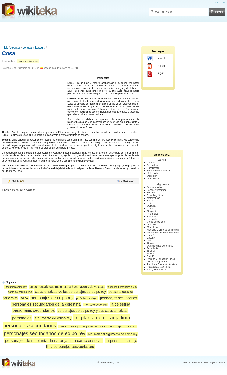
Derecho (151, 224)
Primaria (151, 162)
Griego (150, 243)
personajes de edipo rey (52, 297)
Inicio (5, 47)
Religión (151, 256)
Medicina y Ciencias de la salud (163, 229)
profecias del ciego (86, 298)
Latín (149, 240)
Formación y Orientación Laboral (163, 232)
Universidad (153, 173)
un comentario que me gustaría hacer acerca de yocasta (67, 286)
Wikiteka (185, 362)
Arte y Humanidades (157, 269)
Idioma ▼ (220, 2)
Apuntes (15, 47)
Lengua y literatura (34, 47)
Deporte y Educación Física (161, 259)
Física (150, 203)
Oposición (152, 176)
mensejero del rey (96, 304)
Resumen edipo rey (16, 286)
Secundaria (153, 165)
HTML (156, 66)
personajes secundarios (118, 298)
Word (156, 59)
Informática (152, 214)
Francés (151, 235)
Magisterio (152, 227)
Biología (151, 200)
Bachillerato (153, 168)
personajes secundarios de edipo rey (44, 333)
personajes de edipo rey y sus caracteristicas (92, 311)
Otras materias (154, 187)
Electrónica (152, 216)
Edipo (70, 83)
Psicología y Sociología (159, 267)
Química (151, 206)
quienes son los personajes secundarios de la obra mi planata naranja (98, 326)
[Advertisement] (114, 32)
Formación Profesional (158, 170)
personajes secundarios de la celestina (46, 304)
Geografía (152, 211)
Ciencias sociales (156, 222)
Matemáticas (153, 198)
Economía (152, 219)
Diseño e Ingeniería (157, 261)
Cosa (8, 53)
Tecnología (152, 248)
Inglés (150, 208)
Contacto (220, 362)
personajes (21, 318)
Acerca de (197, 362)
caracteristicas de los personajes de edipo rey (70, 292)
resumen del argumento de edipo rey (112, 334)
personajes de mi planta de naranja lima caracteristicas (53, 340)
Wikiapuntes (106, 362)
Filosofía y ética (155, 195)
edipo (24, 298)
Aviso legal (209, 362)
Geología (151, 251)
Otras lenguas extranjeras (160, 245)
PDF (155, 74)
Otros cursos (153, 178)
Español (151, 237)
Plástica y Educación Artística (162, 264)
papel (112, 122)
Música (150, 253)
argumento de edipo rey (52, 318)
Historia (151, 192)
